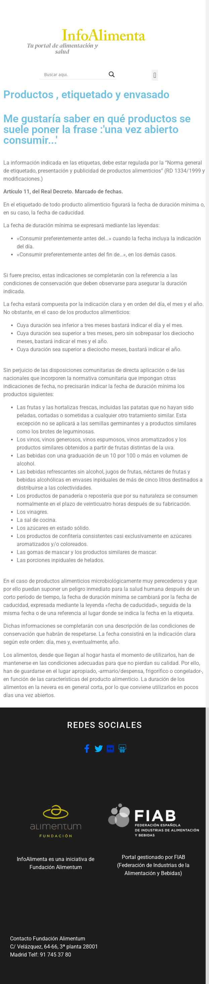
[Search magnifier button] (111, 74)
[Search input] (74, 74)
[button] (155, 75)
